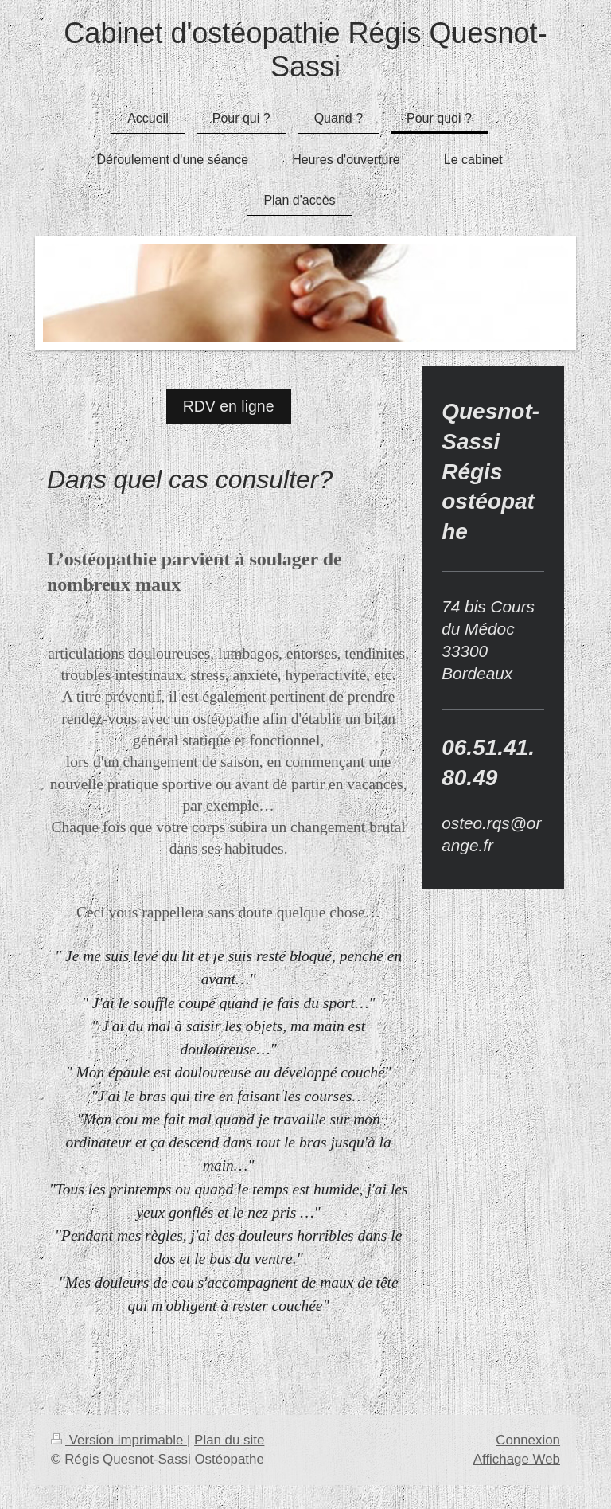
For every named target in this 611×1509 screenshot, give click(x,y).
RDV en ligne (228, 406)
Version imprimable (119, 1440)
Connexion (528, 1440)
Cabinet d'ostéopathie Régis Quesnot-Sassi (305, 50)
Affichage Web (516, 1459)
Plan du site (229, 1440)
